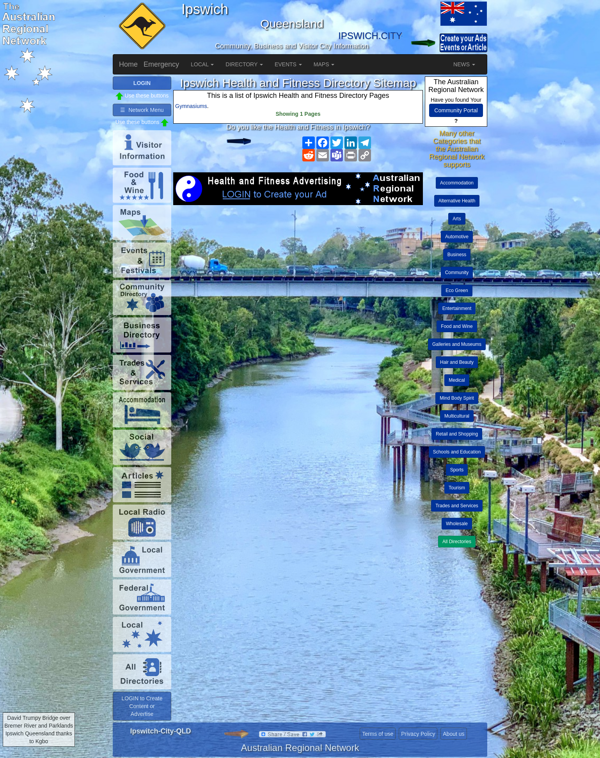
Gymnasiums (191, 106)
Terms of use (377, 734)
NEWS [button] (464, 64)
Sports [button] (457, 470)
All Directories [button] (456, 541)
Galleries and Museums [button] (456, 344)
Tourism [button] (457, 488)
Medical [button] (457, 380)
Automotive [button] (457, 236)
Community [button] (457, 272)
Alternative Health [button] (457, 201)
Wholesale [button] (457, 523)
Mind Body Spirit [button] (457, 398)
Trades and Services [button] (456, 505)
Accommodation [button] (457, 183)
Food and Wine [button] (456, 326)
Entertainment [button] (457, 308)
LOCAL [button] (202, 64)
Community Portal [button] (456, 110)
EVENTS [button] (288, 64)
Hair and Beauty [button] (457, 362)
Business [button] (457, 254)
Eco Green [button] (457, 290)
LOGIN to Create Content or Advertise (141, 706)
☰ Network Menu (141, 110)
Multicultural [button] (456, 416)
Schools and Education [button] (457, 452)
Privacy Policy (418, 734)
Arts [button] (457, 218)
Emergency (161, 64)
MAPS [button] (324, 64)
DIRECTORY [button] (244, 64)
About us (453, 734)
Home (128, 64)
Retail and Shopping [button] (457, 434)
